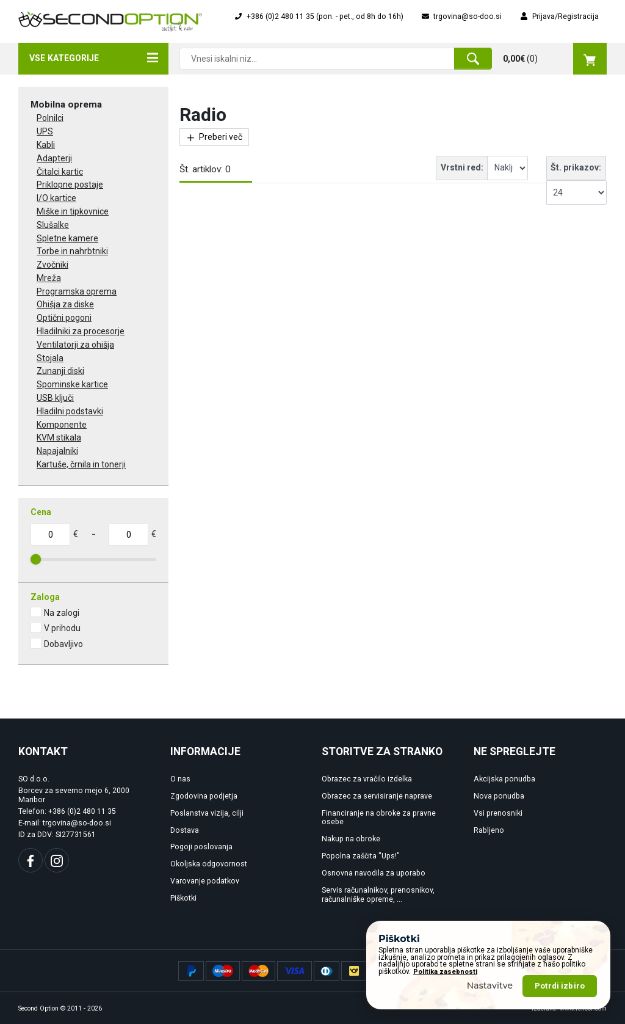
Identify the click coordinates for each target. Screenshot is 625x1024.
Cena (41, 512)
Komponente (62, 425)
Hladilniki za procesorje (81, 331)
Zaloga (45, 597)
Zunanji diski (60, 371)
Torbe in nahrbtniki (72, 251)
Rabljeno (489, 830)
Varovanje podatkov (204, 881)
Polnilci (50, 118)
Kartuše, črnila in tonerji (81, 464)
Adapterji (54, 158)
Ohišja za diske (65, 304)
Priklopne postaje (70, 184)
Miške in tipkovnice (73, 211)
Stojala (50, 358)
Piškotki (183, 898)
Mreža (49, 278)
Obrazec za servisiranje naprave (377, 796)
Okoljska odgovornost (208, 864)
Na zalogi (61, 613)
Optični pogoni (64, 318)
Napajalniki (57, 451)
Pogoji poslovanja (201, 847)
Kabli (46, 145)
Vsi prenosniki (498, 813)
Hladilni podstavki (70, 411)
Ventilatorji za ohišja (75, 344)
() (555, 59)
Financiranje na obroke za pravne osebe (379, 818)
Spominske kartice (72, 384)
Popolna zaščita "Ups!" (361, 856)
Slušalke (53, 225)
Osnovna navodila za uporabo (373, 873)
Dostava (184, 830)
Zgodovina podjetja (203, 796)
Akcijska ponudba (504, 779)
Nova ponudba (499, 796)
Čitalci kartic (60, 172)
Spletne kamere (67, 238)
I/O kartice (56, 198)
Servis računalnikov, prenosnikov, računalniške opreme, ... (378, 895)
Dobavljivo (63, 644)
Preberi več (214, 137)
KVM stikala (59, 437)
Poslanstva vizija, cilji (207, 813)
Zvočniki (52, 264)
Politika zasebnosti (445, 1002)
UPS (45, 131)
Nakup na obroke (351, 839)
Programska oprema (77, 291)
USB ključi (55, 398)
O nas (180, 779)
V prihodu (62, 628)
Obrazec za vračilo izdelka (367, 779)
